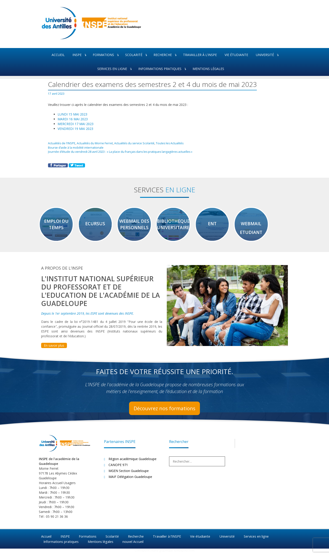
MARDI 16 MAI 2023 (73, 119)
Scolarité (137, 55)
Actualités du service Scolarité (131, 143)
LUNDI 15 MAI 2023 (72, 114)
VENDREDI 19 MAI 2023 (75, 128)
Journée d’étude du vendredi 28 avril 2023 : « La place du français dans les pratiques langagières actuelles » (118, 151)
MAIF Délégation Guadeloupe (130, 479)
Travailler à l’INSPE (200, 55)
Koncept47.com (184, 553)
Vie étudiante (236, 55)
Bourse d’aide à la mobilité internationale (75, 147)
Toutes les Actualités (165, 143)
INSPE (80, 55)
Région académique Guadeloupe (133, 461)
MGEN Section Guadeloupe (129, 473)
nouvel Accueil (135, 543)
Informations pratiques (163, 69)
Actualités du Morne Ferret (93, 143)
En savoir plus (54, 348)
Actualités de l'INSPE (61, 143)
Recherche (166, 55)
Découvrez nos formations (164, 410)
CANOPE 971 (118, 467)
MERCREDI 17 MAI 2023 (75, 124)
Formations (107, 55)
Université (268, 55)
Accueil (58, 55)
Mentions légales (208, 69)
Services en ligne (115, 69)
